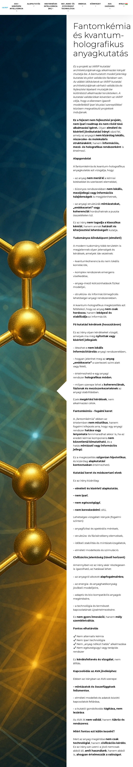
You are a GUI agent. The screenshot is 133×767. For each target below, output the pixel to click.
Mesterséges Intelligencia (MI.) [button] (50, 6)
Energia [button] (82, 4)
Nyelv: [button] (123, 4)
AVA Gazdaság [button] (109, 5)
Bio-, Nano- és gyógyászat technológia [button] (67, 6)
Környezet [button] (95, 4)
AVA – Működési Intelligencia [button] (16, 6)
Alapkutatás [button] (33, 4)
